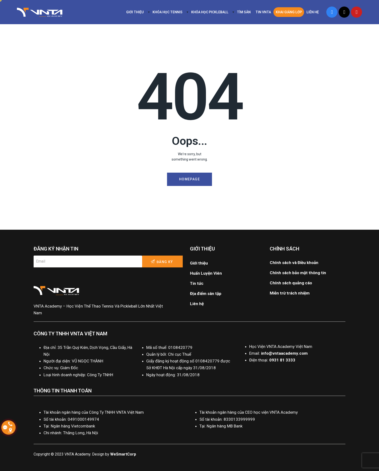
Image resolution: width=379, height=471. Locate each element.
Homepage (189, 179)
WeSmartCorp (123, 454)
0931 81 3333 (282, 360)
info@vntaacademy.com (284, 353)
